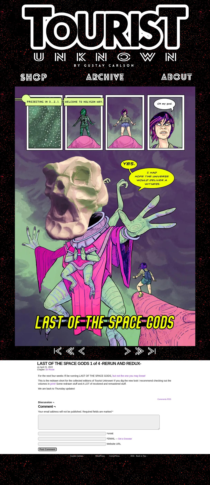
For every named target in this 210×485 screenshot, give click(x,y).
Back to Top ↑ (141, 456)
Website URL (114, 443)
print (52, 383)
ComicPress (114, 456)
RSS (133, 456)
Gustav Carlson (76, 456)
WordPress (100, 456)
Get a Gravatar (125, 439)
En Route (50, 369)
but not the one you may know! (128, 375)
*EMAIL (119, 438)
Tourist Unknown (105, 35)
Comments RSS (164, 399)
